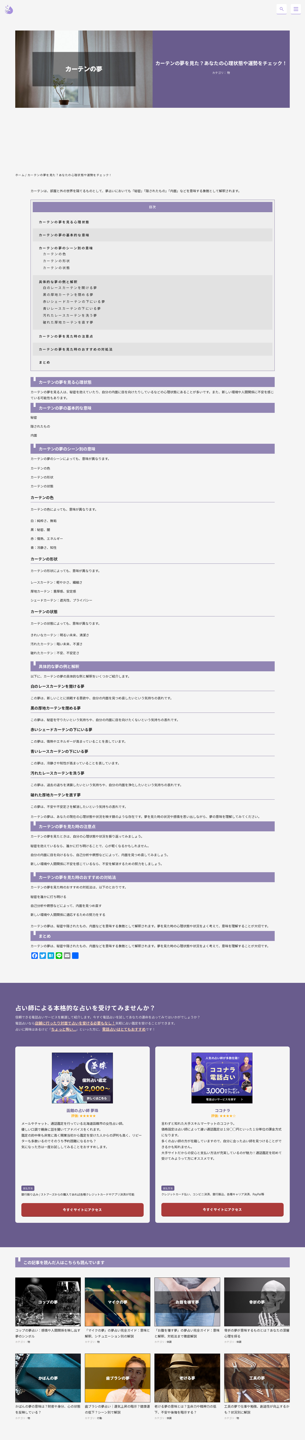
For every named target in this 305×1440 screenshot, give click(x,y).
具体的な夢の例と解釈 (58, 281)
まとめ (45, 362)
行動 (99, 1418)
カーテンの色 (54, 253)
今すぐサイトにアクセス (82, 1209)
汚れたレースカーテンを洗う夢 (70, 315)
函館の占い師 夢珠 (82, 1110)
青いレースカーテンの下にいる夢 (72, 308)
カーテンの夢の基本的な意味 (64, 234)
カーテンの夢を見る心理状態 (64, 221)
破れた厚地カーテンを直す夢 (68, 322)
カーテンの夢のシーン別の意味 (66, 247)
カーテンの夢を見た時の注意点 (66, 336)
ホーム (20, 175)
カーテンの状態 (56, 267)
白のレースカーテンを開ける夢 (70, 287)
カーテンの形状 (56, 260)
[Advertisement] (153, 140)
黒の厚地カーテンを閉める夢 (68, 294)
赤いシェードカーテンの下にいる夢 (74, 301)
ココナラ (222, 1110)
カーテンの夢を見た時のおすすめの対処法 (76, 349)
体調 (169, 1341)
